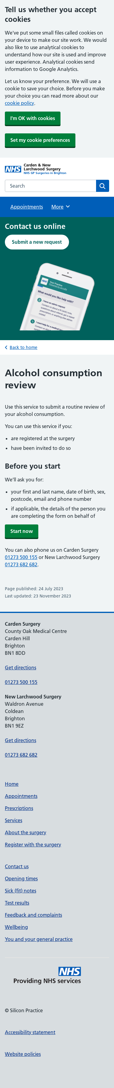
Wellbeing (16, 927)
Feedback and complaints (33, 915)
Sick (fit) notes (20, 891)
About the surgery (25, 832)
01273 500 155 (21, 557)
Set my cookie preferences (40, 140)
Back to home (23, 347)
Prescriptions (19, 808)
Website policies (23, 1054)
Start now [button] (21, 531)
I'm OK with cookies (32, 118)
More (61, 206)
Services (13, 820)
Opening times (21, 878)
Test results (17, 903)
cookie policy (19, 103)
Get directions (20, 668)
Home (12, 784)
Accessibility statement (30, 1032)
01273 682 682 (21, 564)
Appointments (26, 207)
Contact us (17, 866)
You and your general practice (39, 939)
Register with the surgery (33, 845)
